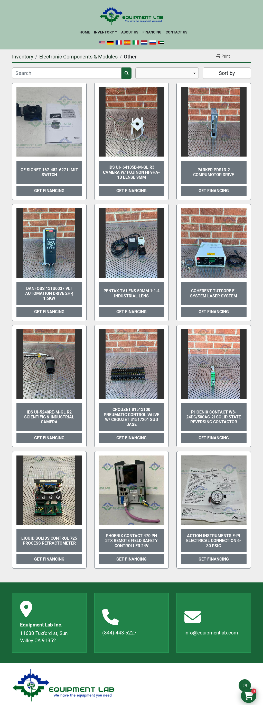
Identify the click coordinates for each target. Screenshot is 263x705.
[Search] (66, 73)
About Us (129, 32)
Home (85, 32)
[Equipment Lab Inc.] (63, 685)
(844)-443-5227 (119, 633)
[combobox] (167, 73)
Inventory (104, 32)
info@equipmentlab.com (211, 633)
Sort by (227, 73)
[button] (105, 32)
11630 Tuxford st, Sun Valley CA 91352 (44, 637)
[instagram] (245, 685)
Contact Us (176, 32)
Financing (152, 32)
